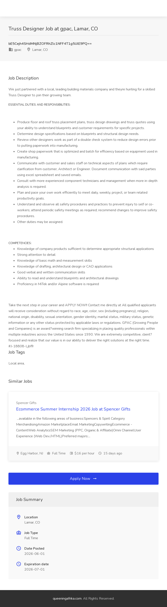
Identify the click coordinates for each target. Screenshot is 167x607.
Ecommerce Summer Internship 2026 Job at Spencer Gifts (73, 409)
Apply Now (83, 478)
